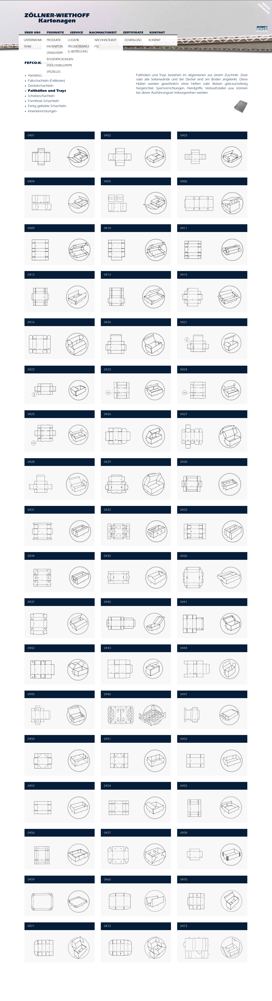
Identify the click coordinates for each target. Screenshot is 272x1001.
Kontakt (157, 32)
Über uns (32, 32)
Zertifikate (133, 32)
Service (76, 32)
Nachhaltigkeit (103, 32)
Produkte (55, 32)
